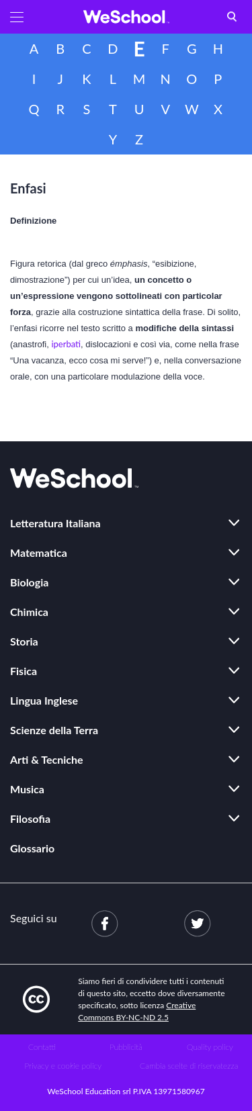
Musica (27, 789)
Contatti (42, 1047)
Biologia (29, 582)
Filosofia (30, 818)
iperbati (66, 344)
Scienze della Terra (54, 729)
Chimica (29, 611)
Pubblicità (126, 1047)
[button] (17, 17)
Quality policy (210, 1047)
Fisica (23, 670)
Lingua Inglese (44, 700)
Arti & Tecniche (46, 759)
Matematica (38, 552)
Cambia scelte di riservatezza (189, 1066)
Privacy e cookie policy (62, 1066)
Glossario (32, 848)
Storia (24, 641)
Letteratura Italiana (55, 523)
